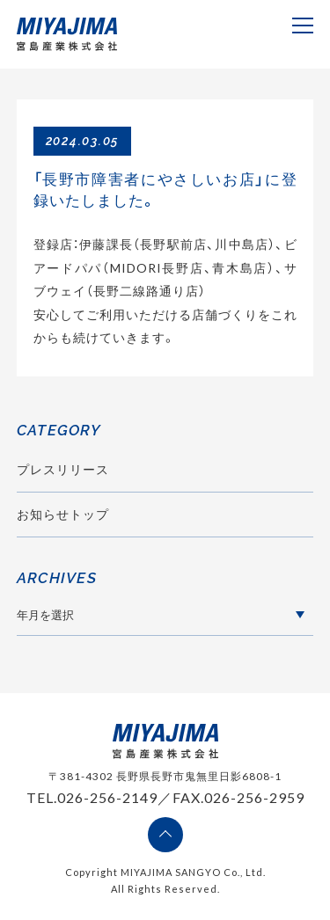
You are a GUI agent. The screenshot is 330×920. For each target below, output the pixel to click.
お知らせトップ (63, 514)
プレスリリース (63, 469)
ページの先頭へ (165, 834)
